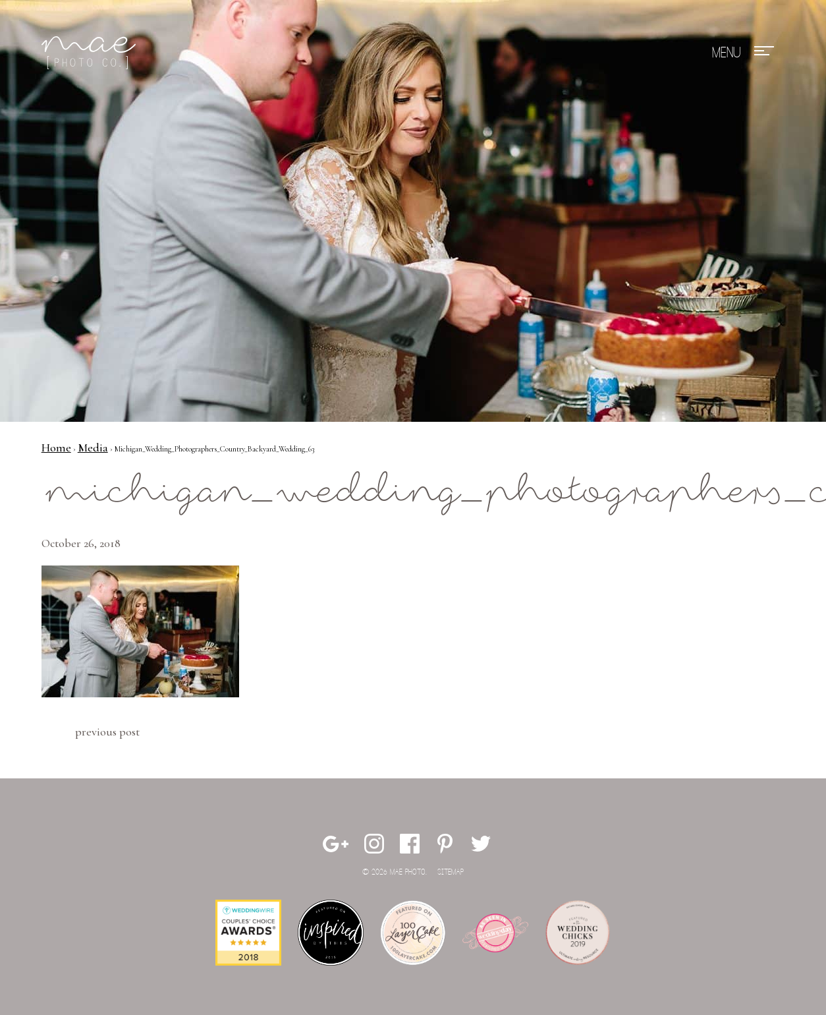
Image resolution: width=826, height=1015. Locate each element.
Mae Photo (90, 52)
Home (56, 447)
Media (93, 447)
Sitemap (450, 872)
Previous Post (107, 731)
